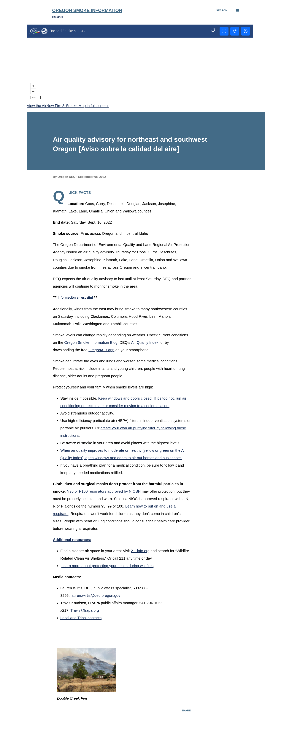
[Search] (221, 10)
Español (57, 16)
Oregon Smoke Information (87, 10)
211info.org (140, 551)
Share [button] (186, 710)
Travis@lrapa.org (84, 610)
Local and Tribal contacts (80, 618)
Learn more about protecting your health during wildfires (107, 566)
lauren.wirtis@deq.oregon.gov (95, 595)
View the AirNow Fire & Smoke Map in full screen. (68, 106)
